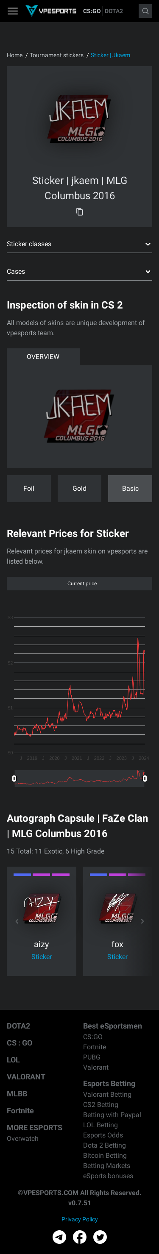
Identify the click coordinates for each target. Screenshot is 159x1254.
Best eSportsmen (112, 1025)
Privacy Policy (79, 1219)
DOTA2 (114, 11)
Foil (28, 488)
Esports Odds (103, 1135)
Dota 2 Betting (104, 1145)
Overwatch (23, 1138)
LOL (13, 1059)
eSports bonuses (108, 1176)
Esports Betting (109, 1083)
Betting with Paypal (112, 1115)
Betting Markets (106, 1166)
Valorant (96, 1067)
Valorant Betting (107, 1094)
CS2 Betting (100, 1105)
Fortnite (20, 1110)
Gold (79, 488)
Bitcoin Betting (105, 1155)
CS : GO (19, 1042)
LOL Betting (100, 1125)
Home (14, 55)
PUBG (91, 1057)
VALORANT (26, 1076)
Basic (130, 488)
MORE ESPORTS (34, 1127)
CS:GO (92, 11)
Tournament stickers (57, 55)
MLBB (17, 1093)
